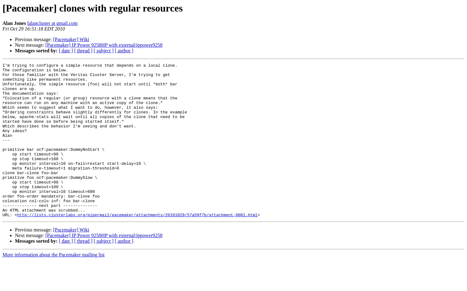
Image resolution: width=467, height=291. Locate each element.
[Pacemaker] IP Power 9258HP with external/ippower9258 (104, 45)
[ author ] (124, 50)
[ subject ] (104, 50)
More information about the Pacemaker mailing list (53, 285)
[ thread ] (83, 50)
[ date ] (66, 50)
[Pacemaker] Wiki (71, 39)
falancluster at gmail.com (52, 23)
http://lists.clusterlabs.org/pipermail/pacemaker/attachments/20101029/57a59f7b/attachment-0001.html (137, 245)
